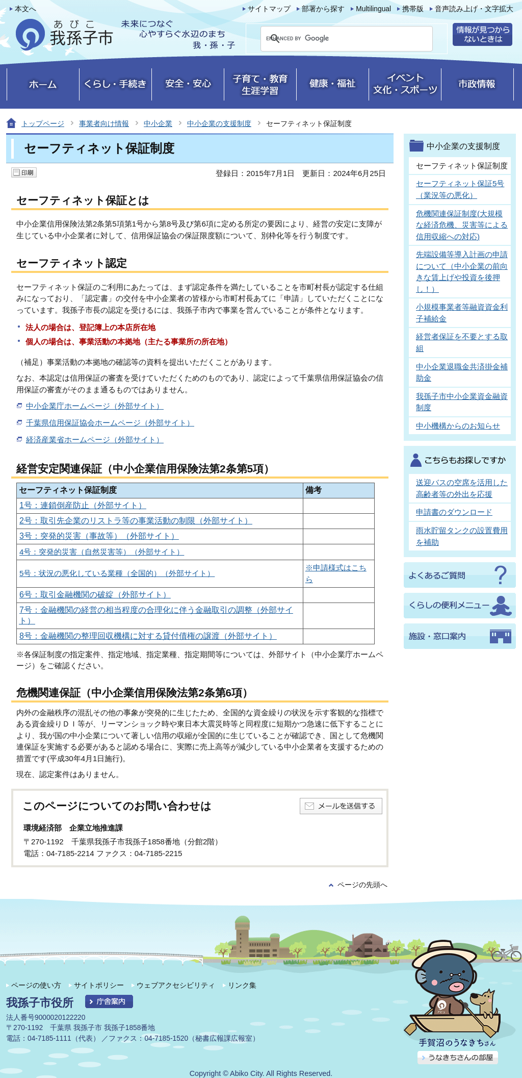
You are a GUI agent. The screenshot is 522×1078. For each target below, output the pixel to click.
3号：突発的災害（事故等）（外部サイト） (99, 536)
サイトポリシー (99, 985)
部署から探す (323, 9)
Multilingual (373, 9)
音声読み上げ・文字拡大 (474, 9)
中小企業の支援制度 (219, 123)
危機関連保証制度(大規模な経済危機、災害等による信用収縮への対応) (462, 225)
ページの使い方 (36, 985)
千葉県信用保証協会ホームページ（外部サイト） (110, 422)
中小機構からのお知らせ (458, 425)
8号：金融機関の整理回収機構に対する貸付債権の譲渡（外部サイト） (148, 636)
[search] (334, 39)
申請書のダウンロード (454, 512)
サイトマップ (269, 9)
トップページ (42, 123)
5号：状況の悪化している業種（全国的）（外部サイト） (117, 573)
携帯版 (413, 9)
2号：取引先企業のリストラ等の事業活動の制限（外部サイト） (135, 520)
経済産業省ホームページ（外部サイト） (95, 439)
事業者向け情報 (104, 123)
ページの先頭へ (362, 885)
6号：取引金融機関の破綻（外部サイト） (95, 594)
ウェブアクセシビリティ (176, 985)
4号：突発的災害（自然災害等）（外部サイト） (101, 551)
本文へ (25, 9)
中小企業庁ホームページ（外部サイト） (95, 406)
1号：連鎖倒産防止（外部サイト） (82, 505)
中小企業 (158, 123)
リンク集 (242, 985)
